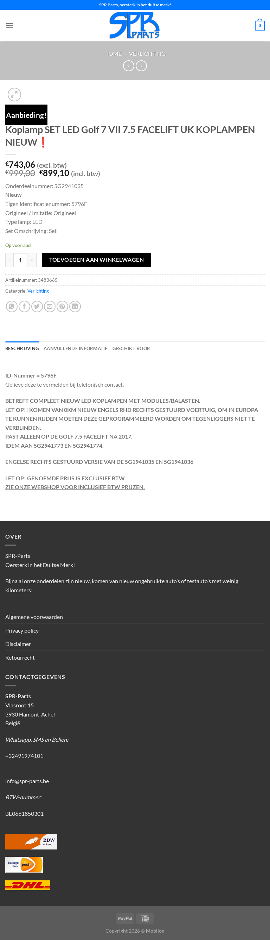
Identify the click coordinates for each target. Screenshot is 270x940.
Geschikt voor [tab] (131, 348)
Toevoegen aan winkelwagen (96, 259)
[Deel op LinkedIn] (75, 306)
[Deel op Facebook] (24, 306)
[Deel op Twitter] (37, 306)
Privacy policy (22, 630)
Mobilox (155, 931)
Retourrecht (20, 657)
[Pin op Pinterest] (62, 306)
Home (113, 53)
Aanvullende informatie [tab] (76, 348)
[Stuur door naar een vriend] (50, 306)
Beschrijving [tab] (22, 348)
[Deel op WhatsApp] (12, 306)
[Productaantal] (20, 260)
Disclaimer (18, 643)
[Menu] (9, 25)
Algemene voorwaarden (34, 616)
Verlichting (147, 53)
